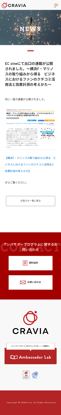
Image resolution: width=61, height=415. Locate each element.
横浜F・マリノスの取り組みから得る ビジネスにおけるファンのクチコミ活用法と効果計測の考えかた (30, 165)
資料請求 (30, 263)
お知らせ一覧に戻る (30, 201)
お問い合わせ (30, 282)
